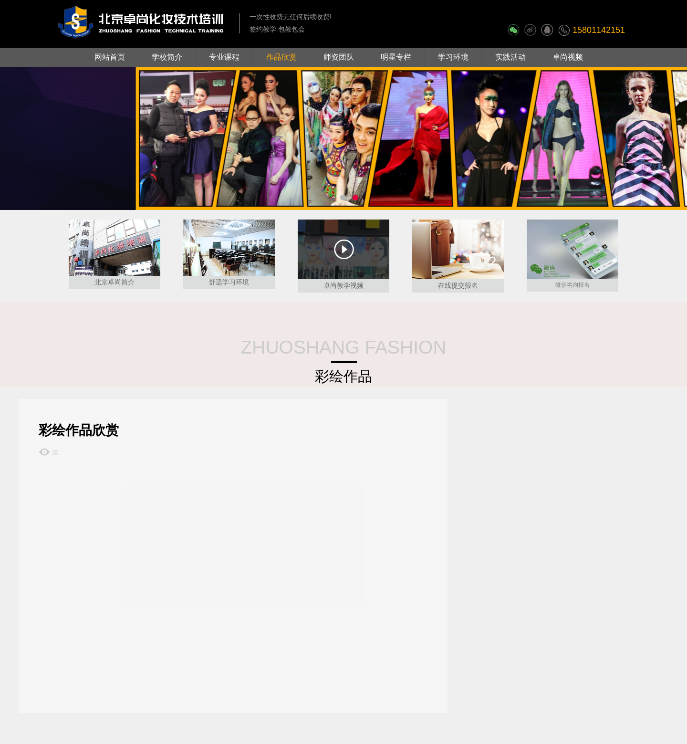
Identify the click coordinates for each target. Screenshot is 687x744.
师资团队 (338, 57)
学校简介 (167, 57)
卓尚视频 (567, 57)
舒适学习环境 (229, 282)
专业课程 (224, 57)
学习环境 (453, 57)
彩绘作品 (343, 376)
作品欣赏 (281, 57)
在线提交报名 (458, 285)
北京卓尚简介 (114, 282)
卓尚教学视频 (343, 285)
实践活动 (510, 57)
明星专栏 (396, 57)
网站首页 (109, 57)
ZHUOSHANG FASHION (343, 347)
